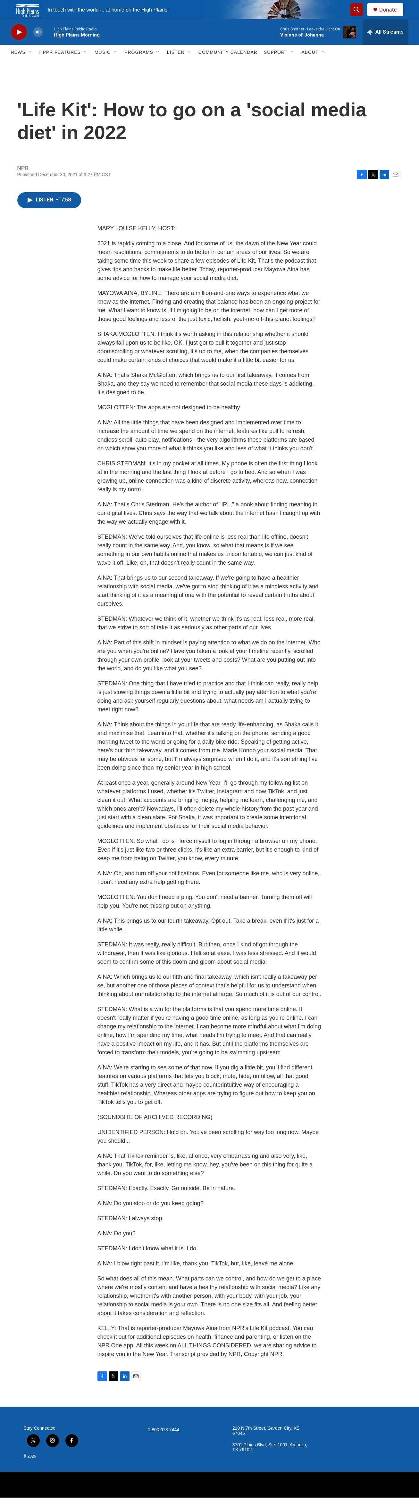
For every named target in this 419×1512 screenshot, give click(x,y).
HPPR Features (60, 66)
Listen (176, 66)
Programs (138, 66)
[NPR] (210, 1499)
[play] (19, 46)
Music (103, 66)
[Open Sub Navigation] (30, 66)
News (18, 66)
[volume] (38, 46)
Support (276, 66)
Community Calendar (227, 66)
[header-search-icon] (359, 17)
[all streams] (385, 46)
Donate (392, 16)
